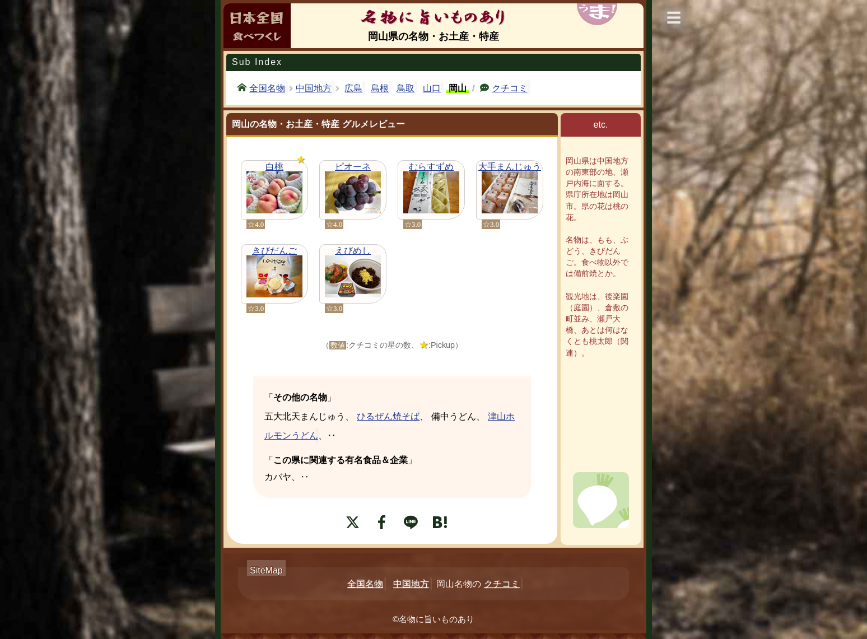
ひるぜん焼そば (387, 416)
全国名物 (267, 87)
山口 (432, 88)
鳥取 (405, 88)
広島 (353, 88)
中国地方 (314, 88)
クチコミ (510, 87)
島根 (380, 88)
